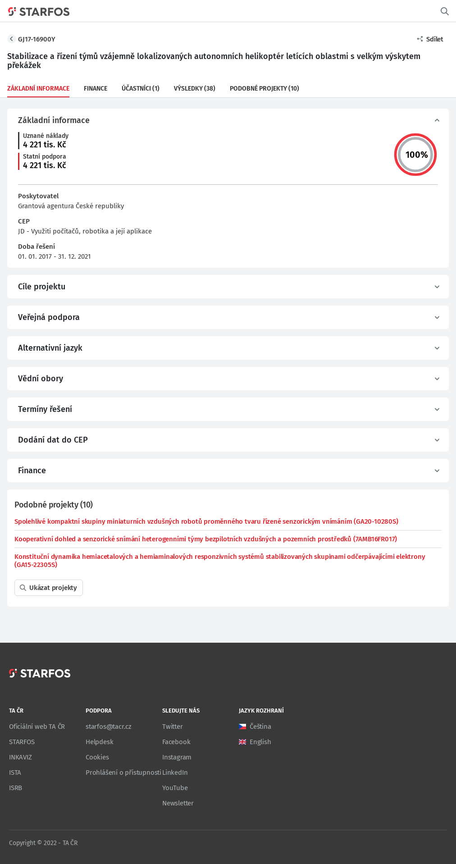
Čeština (260, 726)
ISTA (15, 772)
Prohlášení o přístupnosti (123, 772)
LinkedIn (174, 772)
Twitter (172, 726)
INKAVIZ (20, 757)
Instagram (177, 757)
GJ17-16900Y (36, 39)
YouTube (175, 788)
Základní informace (38, 88)
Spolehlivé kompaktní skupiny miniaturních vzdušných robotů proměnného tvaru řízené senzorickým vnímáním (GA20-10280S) (206, 521)
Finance (95, 88)
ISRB (15, 788)
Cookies (97, 757)
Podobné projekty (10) (264, 88)
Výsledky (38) (194, 88)
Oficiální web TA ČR (37, 726)
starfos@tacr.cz (109, 726)
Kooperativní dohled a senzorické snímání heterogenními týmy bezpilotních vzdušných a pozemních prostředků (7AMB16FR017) (205, 539)
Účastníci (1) (141, 88)
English (260, 742)
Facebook (176, 742)
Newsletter (178, 803)
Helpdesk (99, 742)
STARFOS (22, 742)
